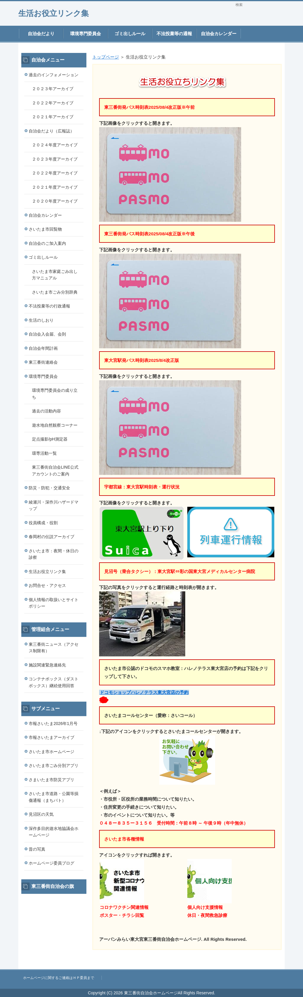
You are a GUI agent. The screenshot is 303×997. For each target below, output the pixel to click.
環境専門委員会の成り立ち (55, 393)
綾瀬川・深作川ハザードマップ (53, 505)
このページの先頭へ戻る (267, 966)
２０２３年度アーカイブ (55, 159)
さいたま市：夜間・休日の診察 (53, 554)
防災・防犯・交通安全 (49, 487)
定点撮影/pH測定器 (49, 439)
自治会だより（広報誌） (51, 131)
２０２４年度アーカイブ (55, 145)
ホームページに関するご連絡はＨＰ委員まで (58, 978)
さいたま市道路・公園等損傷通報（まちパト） (53, 797)
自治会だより (41, 33)
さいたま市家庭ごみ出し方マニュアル (55, 275)
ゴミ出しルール (130, 33)
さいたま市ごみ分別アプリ (53, 765)
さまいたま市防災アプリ (51, 779)
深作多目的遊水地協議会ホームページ (53, 832)
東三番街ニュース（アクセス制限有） (53, 647)
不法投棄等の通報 (174, 33)
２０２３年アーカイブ (52, 88)
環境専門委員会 (85, 33)
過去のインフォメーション (53, 74)
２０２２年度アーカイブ (55, 173)
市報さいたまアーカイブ (51, 737)
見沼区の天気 (41, 814)
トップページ (105, 56)
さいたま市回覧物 (45, 229)
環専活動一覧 (44, 453)
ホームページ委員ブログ (51, 863)
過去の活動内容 (46, 411)
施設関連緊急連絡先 (47, 665)
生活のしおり (41, 320)
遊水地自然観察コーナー (55, 425)
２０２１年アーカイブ (52, 116)
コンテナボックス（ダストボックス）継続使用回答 (53, 682)
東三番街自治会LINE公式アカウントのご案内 (55, 470)
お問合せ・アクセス (47, 585)
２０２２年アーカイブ (52, 103)
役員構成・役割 (43, 522)
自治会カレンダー (218, 33)
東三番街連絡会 (43, 362)
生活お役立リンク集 (53, 13)
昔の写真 (37, 849)
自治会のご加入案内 (47, 243)
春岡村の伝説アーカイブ (51, 536)
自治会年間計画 (43, 348)
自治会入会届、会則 (47, 334)
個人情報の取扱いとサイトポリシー (53, 603)
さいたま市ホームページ (51, 751)
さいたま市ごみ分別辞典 (55, 292)
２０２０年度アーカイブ (55, 201)
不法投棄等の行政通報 (49, 306)
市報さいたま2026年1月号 (53, 723)
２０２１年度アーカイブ (55, 187)
